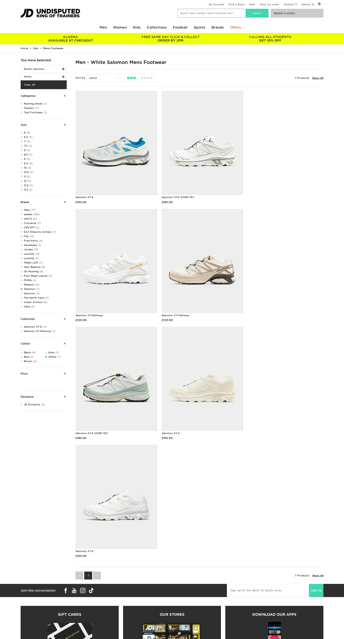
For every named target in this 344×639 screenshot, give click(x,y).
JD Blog (26, 614)
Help (252, 4)
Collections (157, 27)
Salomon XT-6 (84, 194)
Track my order (269, 4)
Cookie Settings (258, 605)
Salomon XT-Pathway (257, 194)
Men (103, 27)
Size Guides (28, 595)
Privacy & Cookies (259, 595)
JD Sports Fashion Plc (186, 595)
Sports (199, 27)
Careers (177, 591)
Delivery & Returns (108, 591)
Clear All (29, 84)
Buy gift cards (70, 547)
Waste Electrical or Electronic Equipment (123, 609)
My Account (216, 4)
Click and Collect (107, 595)
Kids (137, 27)
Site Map (253, 609)
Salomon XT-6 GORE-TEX (175, 194)
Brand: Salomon (44, 68)
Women (120, 27)
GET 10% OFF (270, 38)
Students (26, 591)
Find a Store (237, 4)
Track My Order (106, 605)
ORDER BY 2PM (170, 38)
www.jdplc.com (72, 631)
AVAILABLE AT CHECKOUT (70, 38)
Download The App (33, 609)
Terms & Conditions (260, 591)
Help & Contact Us (108, 600)
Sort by (80, 77)
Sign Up (316, 464)
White (44, 76)
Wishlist (289, 4)
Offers (235, 27)
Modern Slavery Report (263, 614)
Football (180, 27)
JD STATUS (27, 605)
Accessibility (256, 600)
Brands (217, 27)
